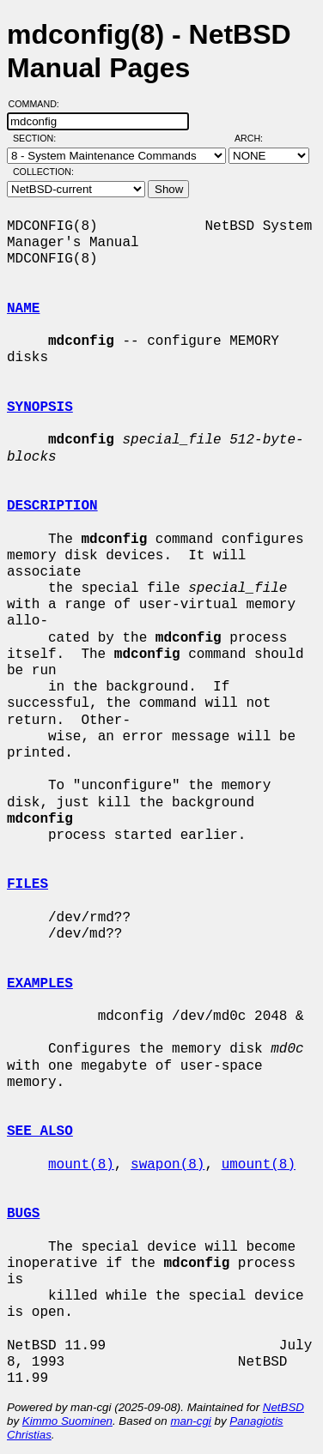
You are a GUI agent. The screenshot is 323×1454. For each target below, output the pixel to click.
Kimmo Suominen (67, 1421)
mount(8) (81, 1164)
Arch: (256, 138)
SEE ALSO (40, 1131)
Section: (38, 138)
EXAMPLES (40, 983)
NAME (23, 308)
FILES (27, 884)
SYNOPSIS (40, 407)
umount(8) (259, 1164)
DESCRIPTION (52, 506)
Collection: (43, 171)
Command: (39, 104)
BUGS (23, 1213)
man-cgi (190, 1421)
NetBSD (283, 1407)
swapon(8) (167, 1164)
